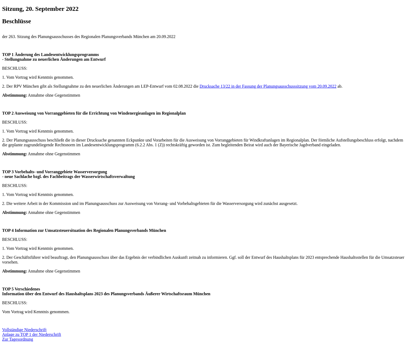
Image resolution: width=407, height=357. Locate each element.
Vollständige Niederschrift (24, 329)
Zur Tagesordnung (17, 339)
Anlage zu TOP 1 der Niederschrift (31, 334)
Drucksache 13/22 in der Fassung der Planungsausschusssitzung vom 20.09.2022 (268, 86)
